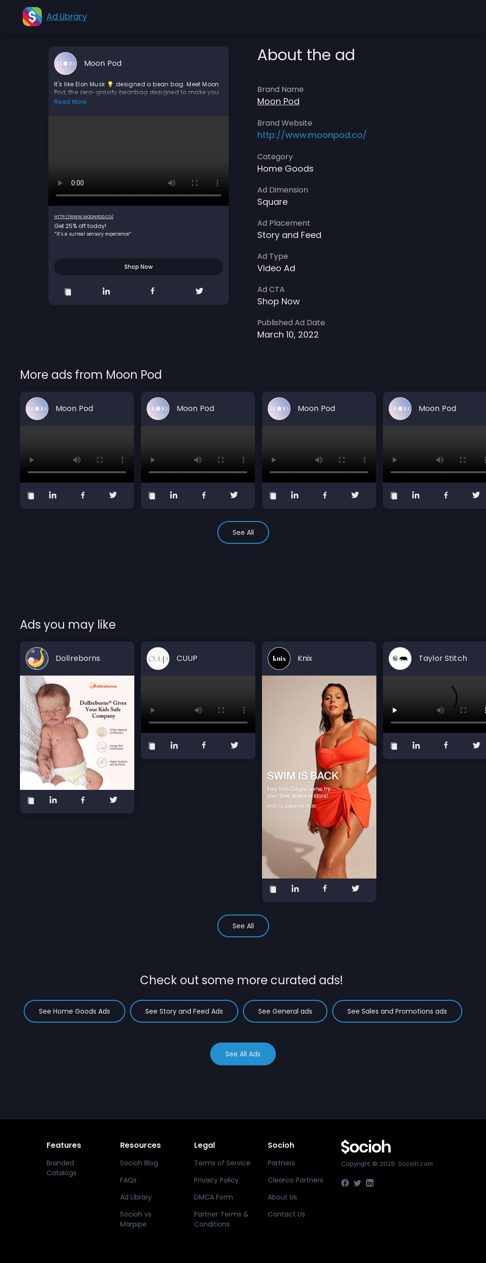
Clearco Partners (295, 1180)
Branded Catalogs (61, 1168)
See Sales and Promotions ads (397, 1011)
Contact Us (286, 1214)
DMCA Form (213, 1197)
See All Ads (243, 1054)
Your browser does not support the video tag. (138, 161)
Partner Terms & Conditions (221, 1219)
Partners (281, 1163)
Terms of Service (222, 1163)
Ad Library (136, 1197)
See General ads (285, 1011)
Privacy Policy (216, 1180)
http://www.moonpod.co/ (83, 217)
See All (243, 532)
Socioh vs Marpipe (135, 1219)
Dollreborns (78, 658)
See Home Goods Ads (74, 1011)
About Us (282, 1197)
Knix (305, 658)
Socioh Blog (139, 1163)
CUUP (187, 658)
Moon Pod (103, 63)
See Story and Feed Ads (184, 1011)
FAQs (128, 1180)
